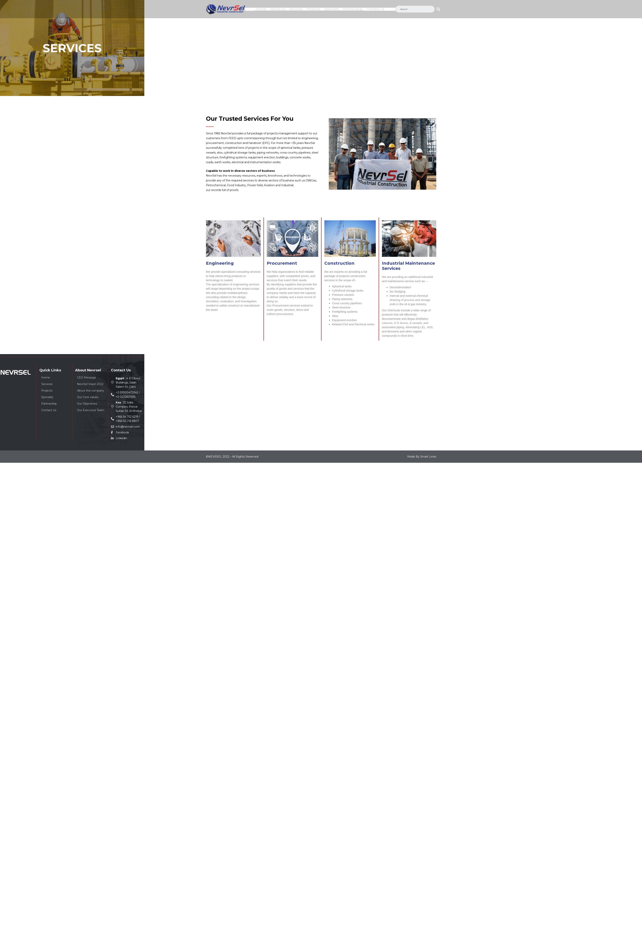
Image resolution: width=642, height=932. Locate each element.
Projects (313, 9)
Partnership (353, 9)
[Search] (438, 9)
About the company (90, 390)
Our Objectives (87, 403)
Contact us (375, 9)
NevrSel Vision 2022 (90, 383)
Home (261, 9)
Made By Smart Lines (421, 456)
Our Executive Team (90, 409)
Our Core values (87, 396)
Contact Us (48, 409)
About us (277, 9)
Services (296, 9)
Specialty (331, 9)
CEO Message (86, 377)
